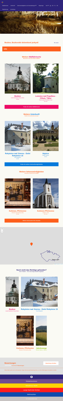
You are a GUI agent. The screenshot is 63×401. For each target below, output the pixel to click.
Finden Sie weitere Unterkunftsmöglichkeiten (31, 164)
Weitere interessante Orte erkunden (31, 220)
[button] (31, 244)
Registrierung (5, 9)
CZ (50, 5)
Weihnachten (31, 394)
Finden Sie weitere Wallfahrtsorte (31, 106)
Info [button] (47, 5)
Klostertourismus (31, 381)
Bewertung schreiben (51, 363)
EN (52, 5)
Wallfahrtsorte (5, 5)
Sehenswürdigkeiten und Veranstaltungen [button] (26, 5)
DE (57, 5)
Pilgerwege (41, 5)
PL (55, 5)
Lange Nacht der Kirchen (31, 390)
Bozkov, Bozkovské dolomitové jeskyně (21, 43)
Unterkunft (12, 5)
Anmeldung (12, 9)
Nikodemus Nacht (31, 385)
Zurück (56, 42)
